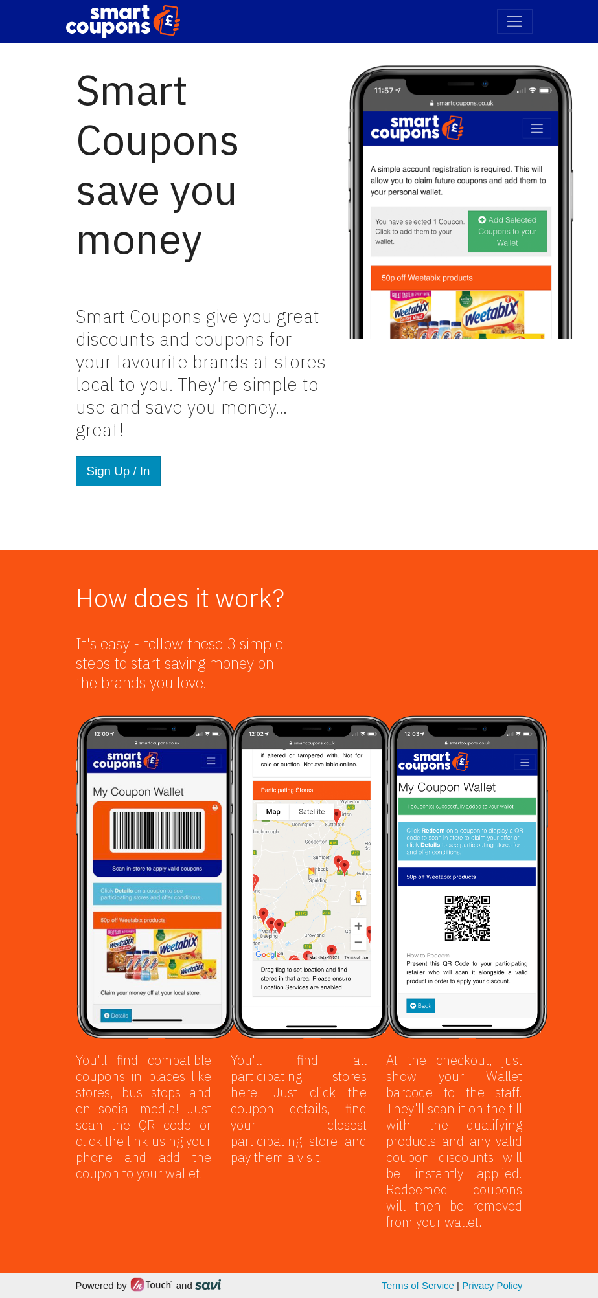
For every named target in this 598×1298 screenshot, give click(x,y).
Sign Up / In (118, 471)
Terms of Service (418, 1285)
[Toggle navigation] (514, 21)
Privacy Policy (492, 1285)
